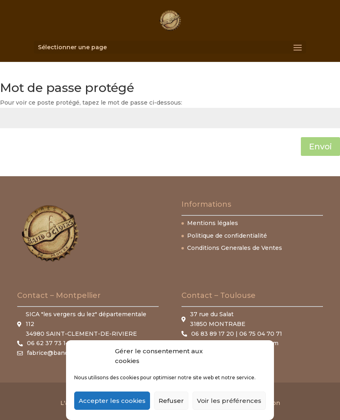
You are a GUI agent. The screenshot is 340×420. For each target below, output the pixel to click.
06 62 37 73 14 (48, 343)
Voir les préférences (229, 401)
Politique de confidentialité (227, 235)
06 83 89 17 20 (213, 333)
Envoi (320, 146)
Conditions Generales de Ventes (234, 248)
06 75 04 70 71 (260, 333)
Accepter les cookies (112, 401)
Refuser (171, 401)
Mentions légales (212, 223)
